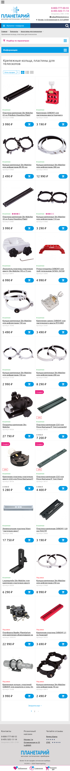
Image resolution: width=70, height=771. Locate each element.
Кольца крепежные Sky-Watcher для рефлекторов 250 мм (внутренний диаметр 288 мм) (50, 582)
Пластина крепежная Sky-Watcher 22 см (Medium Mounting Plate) (18, 113)
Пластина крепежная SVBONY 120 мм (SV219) (51, 529)
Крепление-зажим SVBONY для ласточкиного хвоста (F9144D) (51, 321)
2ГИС (48, 742)
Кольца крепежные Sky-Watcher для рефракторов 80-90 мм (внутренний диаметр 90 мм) (17, 166)
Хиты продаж (9, 72)
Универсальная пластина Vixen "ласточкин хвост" (17, 529)
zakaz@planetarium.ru (60, 17)
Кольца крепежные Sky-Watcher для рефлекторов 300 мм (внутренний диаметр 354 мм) (50, 166)
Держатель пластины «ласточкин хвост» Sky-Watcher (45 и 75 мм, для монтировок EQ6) (18, 270)
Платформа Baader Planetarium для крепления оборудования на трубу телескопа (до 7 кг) (18, 634)
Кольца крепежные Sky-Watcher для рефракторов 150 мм (17, 373)
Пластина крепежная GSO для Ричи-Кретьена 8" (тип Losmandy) (51, 425)
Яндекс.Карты (51, 736)
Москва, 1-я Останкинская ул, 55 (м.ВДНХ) (53, 20)
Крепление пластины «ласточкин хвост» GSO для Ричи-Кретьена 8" (18, 477)
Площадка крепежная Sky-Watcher (15, 425)
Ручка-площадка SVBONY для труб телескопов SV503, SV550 (50, 269)
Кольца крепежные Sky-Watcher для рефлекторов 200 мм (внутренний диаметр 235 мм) (50, 374)
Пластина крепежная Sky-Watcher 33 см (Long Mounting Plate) (18, 217)
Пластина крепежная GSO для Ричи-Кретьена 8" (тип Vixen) (50, 477)
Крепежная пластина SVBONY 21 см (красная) (51, 633)
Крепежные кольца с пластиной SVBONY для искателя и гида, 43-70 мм (18, 686)
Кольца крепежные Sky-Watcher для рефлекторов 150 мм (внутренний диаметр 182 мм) (17, 322)
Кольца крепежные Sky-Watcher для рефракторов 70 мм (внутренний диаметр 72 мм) (50, 686)
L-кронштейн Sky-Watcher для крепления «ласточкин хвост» (16, 581)
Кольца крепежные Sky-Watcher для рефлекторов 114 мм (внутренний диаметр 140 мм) (50, 218)
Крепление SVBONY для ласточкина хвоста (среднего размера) (49, 114)
